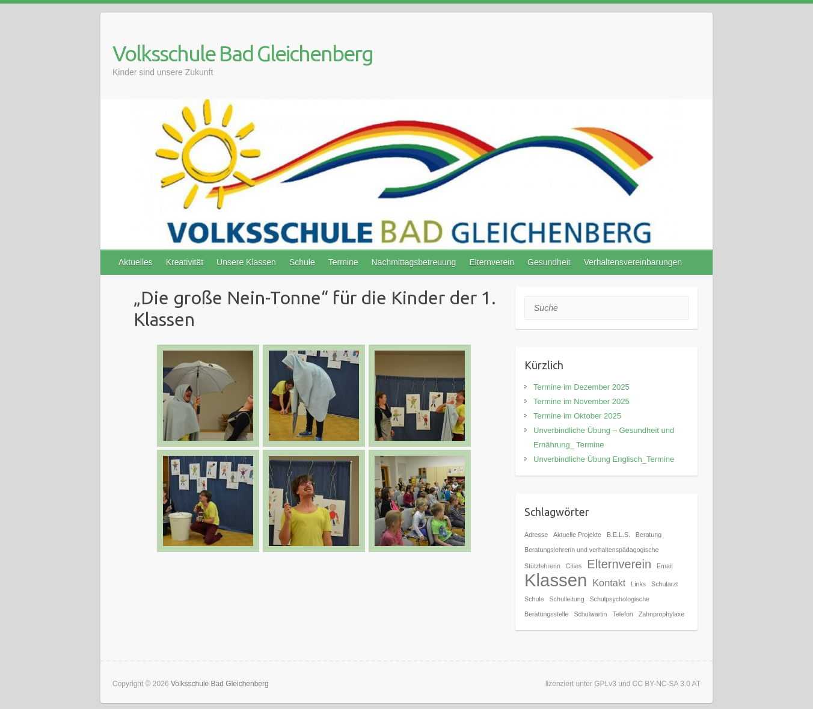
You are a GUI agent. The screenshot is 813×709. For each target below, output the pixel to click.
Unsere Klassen (246, 262)
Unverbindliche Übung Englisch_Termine (603, 459)
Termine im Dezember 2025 (581, 386)
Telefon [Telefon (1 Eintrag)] (622, 614)
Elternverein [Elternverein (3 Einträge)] (619, 564)
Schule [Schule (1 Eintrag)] (534, 599)
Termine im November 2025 (581, 401)
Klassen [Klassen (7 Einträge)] (555, 580)
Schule (302, 262)
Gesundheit (549, 262)
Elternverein (491, 262)
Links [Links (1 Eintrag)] (638, 584)
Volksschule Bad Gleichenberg (242, 53)
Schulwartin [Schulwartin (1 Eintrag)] (590, 614)
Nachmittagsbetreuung (414, 262)
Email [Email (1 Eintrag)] (665, 565)
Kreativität (184, 262)
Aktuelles (135, 262)
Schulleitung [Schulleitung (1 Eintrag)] (567, 599)
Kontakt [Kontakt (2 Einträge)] (608, 582)
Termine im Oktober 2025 (577, 415)
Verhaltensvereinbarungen (633, 262)
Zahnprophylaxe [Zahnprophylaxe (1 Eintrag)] (661, 614)
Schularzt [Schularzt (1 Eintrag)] (664, 584)
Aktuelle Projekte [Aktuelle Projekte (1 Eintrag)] (577, 534)
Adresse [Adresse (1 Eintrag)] (536, 534)
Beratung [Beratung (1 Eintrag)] (648, 534)
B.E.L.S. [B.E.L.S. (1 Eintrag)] (618, 534)
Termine (343, 262)
